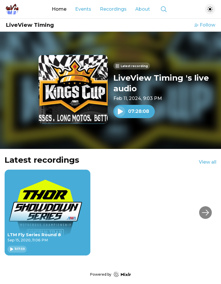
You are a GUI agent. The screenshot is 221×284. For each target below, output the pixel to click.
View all (207, 162)
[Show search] (164, 9)
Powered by (110, 274)
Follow (205, 25)
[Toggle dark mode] (210, 9)
